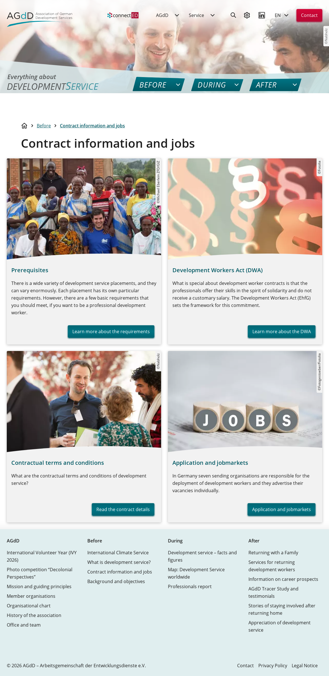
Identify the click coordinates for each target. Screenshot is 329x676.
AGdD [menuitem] (162, 17)
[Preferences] (247, 16)
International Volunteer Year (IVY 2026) (42, 556)
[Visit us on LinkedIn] (262, 16)
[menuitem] (123, 17)
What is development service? (119, 562)
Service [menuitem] (196, 17)
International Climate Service (118, 552)
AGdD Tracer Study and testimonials (273, 592)
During (175, 541)
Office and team (24, 625)
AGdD (13, 541)
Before (44, 126)
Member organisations (31, 596)
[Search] (233, 16)
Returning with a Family (273, 552)
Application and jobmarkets (210, 462)
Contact (309, 17)
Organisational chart (29, 606)
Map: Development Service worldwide (196, 573)
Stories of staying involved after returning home (281, 609)
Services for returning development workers (271, 566)
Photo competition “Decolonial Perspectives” (39, 573)
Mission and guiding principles (39, 586)
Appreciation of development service (279, 626)
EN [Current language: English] (282, 16)
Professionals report (190, 586)
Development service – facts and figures (202, 556)
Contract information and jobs (92, 126)
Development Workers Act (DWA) (217, 270)
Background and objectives (116, 581)
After (253, 541)
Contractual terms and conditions (57, 462)
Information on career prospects (283, 579)
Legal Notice (305, 665)
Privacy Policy (272, 665)
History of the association (34, 615)
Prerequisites (29, 270)
